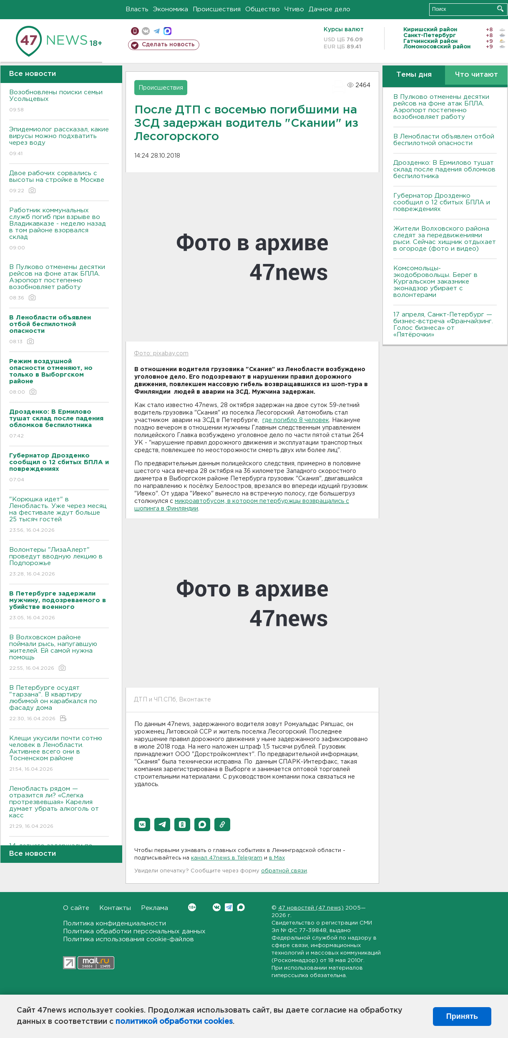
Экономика (170, 9)
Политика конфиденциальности (114, 923)
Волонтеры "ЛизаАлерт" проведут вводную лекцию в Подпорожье (59, 562)
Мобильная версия (135, 31)
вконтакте (146, 31)
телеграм (157, 31)
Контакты (115, 908)
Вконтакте (192, 907)
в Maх (277, 858)
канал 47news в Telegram (226, 858)
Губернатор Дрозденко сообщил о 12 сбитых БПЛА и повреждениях (441, 202)
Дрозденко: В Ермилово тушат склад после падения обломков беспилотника (444, 169)
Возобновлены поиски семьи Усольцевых (59, 101)
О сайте (76, 908)
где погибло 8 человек (295, 420)
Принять (462, 1016)
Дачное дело (329, 9)
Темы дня (414, 75)
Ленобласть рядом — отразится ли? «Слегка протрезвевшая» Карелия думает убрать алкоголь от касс (59, 808)
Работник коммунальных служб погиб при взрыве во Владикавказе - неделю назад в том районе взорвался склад (59, 229)
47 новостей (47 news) (311, 908)
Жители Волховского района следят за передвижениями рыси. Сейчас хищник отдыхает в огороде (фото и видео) (444, 238)
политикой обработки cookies (174, 1021)
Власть (137, 9)
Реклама (154, 908)
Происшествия (217, 9)
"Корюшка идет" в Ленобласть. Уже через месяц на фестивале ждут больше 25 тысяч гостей (59, 515)
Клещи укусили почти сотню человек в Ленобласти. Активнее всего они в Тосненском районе (59, 754)
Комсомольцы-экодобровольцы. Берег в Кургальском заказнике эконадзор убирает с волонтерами (435, 282)
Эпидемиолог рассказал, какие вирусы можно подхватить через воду (59, 142)
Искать (500, 8)
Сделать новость (168, 44)
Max (241, 907)
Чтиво (294, 9)
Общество (262, 9)
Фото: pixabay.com (161, 353)
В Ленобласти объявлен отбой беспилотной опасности (443, 140)
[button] (142, 824)
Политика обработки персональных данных (134, 931)
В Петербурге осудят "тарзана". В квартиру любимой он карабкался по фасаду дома (59, 703)
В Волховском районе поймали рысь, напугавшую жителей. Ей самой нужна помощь (59, 653)
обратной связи (284, 871)
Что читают (476, 75)
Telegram (229, 907)
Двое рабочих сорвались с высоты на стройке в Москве (59, 182)
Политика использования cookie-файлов (128, 939)
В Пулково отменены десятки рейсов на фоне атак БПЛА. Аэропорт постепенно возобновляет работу (59, 283)
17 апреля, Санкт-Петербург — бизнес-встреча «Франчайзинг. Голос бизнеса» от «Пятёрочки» (443, 324)
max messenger (167, 31)
